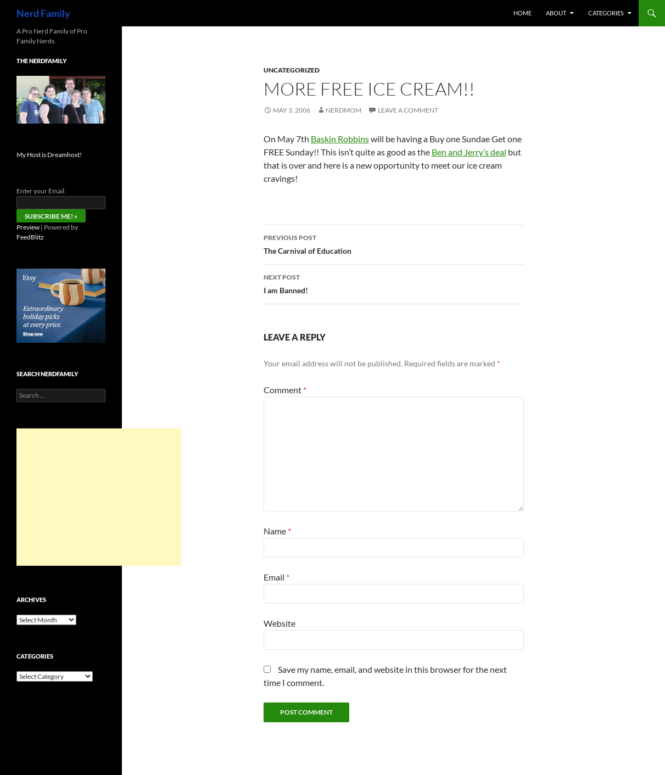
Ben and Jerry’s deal (469, 152)
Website (279, 623)
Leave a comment (408, 110)
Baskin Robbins (340, 138)
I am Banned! (394, 283)
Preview (28, 227)
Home (522, 12)
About (556, 12)
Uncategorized (292, 70)
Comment (285, 389)
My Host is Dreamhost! (49, 154)
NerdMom (343, 110)
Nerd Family (43, 13)
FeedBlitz (30, 237)
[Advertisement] (98, 497)
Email (276, 577)
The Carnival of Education (394, 243)
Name (277, 531)
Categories (606, 12)
